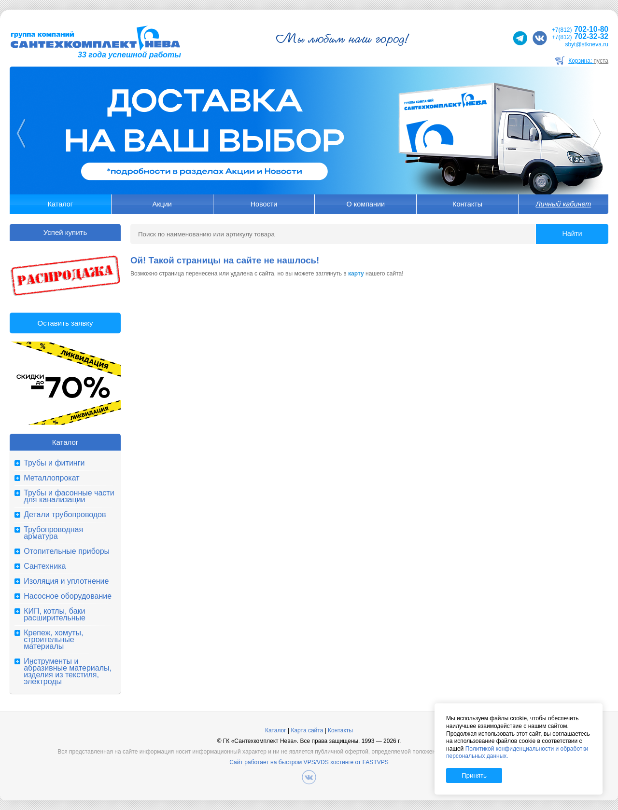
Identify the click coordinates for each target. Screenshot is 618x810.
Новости (264, 204)
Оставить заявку (65, 323)
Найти (572, 233)
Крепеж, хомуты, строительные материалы (53, 640)
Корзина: (588, 60)
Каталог (60, 204)
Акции (162, 204)
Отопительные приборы (67, 551)
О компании (366, 204)
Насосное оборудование (68, 596)
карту (356, 273)
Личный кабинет (563, 204)
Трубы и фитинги (54, 463)
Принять (474, 775)
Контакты (467, 204)
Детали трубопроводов (65, 514)
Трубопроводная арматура (53, 533)
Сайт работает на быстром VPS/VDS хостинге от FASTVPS (308, 762)
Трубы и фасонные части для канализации (69, 496)
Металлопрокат (51, 478)
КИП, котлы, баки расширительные (54, 614)
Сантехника (45, 566)
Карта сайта (307, 730)
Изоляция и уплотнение (66, 581)
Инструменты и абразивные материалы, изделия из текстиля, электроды (68, 671)
